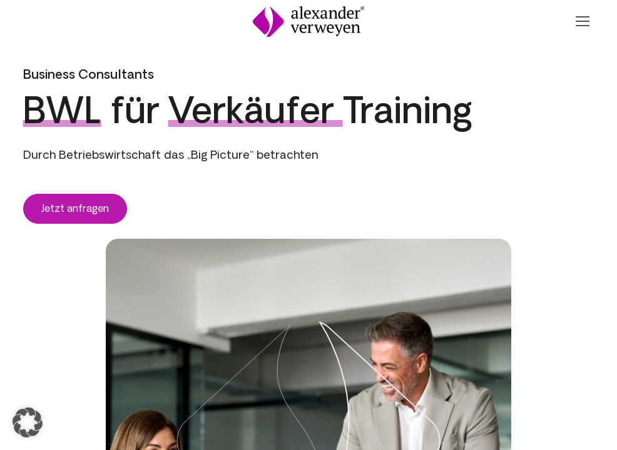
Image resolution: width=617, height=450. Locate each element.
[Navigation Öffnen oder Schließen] (582, 21)
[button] (27, 422)
